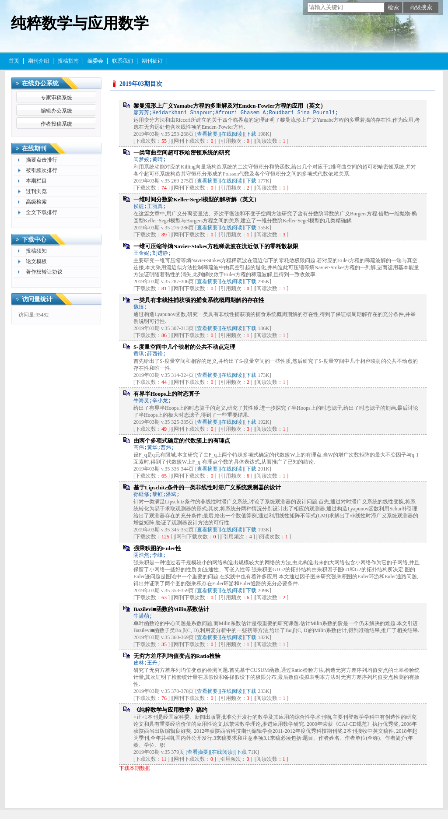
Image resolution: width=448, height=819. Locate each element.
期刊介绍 (38, 61)
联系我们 (122, 61)
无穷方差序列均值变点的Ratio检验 (176, 656)
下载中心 (34, 239)
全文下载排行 (41, 212)
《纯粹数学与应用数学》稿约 (170, 710)
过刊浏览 (36, 191)
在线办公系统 (40, 83)
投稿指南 (68, 61)
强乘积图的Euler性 (157, 548)
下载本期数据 (134, 768)
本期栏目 (36, 181)
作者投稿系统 (56, 124)
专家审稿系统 (56, 98)
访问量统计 (37, 299)
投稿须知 (36, 251)
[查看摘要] (207, 134)
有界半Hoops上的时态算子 (166, 393)
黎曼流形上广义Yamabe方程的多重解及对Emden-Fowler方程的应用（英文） (229, 105)
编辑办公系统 (56, 111)
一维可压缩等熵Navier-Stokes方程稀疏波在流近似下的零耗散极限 (215, 246)
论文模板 (36, 261)
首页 (14, 61)
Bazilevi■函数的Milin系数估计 (171, 609)
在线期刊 (34, 148)
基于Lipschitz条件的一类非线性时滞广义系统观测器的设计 (207, 487)
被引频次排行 (41, 170)
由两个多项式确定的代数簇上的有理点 (181, 440)
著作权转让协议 (44, 272)
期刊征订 (152, 61)
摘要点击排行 (41, 160)
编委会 (95, 61)
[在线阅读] (232, 134)
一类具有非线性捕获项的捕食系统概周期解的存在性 (198, 300)
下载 (251, 134)
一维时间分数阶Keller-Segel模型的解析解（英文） (196, 199)
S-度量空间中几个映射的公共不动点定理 (184, 347)
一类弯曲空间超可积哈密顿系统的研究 (181, 152)
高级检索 (36, 202)
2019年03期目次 (140, 84)
